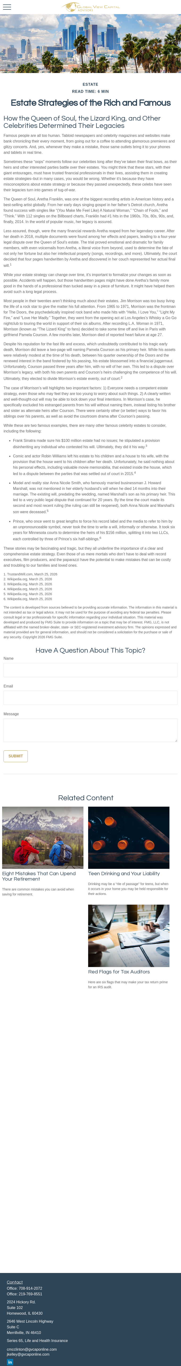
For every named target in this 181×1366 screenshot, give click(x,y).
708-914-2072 (30, 1288)
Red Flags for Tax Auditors (119, 972)
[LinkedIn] (10, 1362)
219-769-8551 (30, 1294)
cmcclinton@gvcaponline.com (32, 1349)
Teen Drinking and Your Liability (124, 873)
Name (9, 658)
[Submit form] (16, 756)
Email (8, 686)
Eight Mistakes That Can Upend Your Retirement (39, 876)
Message (11, 714)
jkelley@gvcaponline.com (28, 1354)
